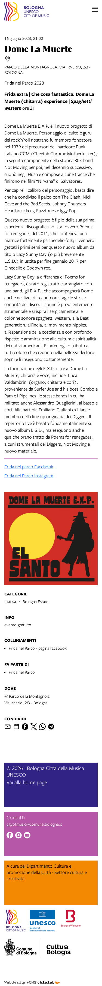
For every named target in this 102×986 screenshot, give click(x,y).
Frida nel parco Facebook (28, 466)
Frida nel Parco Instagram (28, 475)
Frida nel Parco (22, 672)
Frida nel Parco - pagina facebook (38, 648)
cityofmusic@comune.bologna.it (34, 824)
